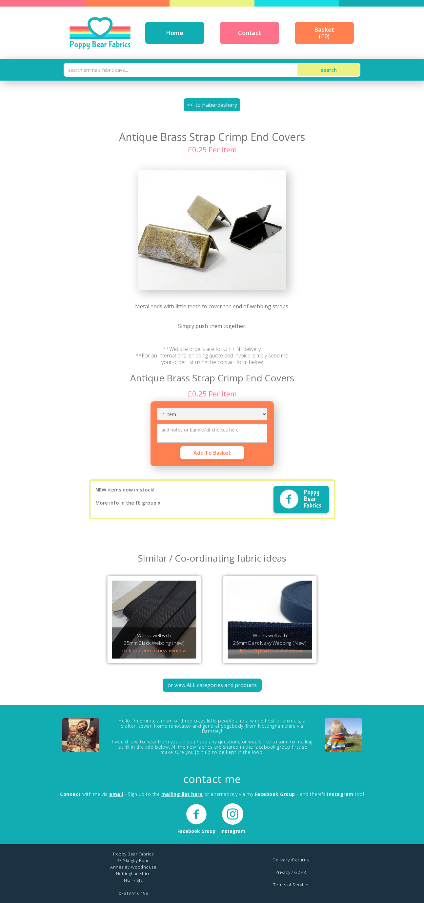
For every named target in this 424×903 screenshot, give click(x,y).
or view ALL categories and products (212, 685)
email (116, 794)
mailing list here (182, 794)
